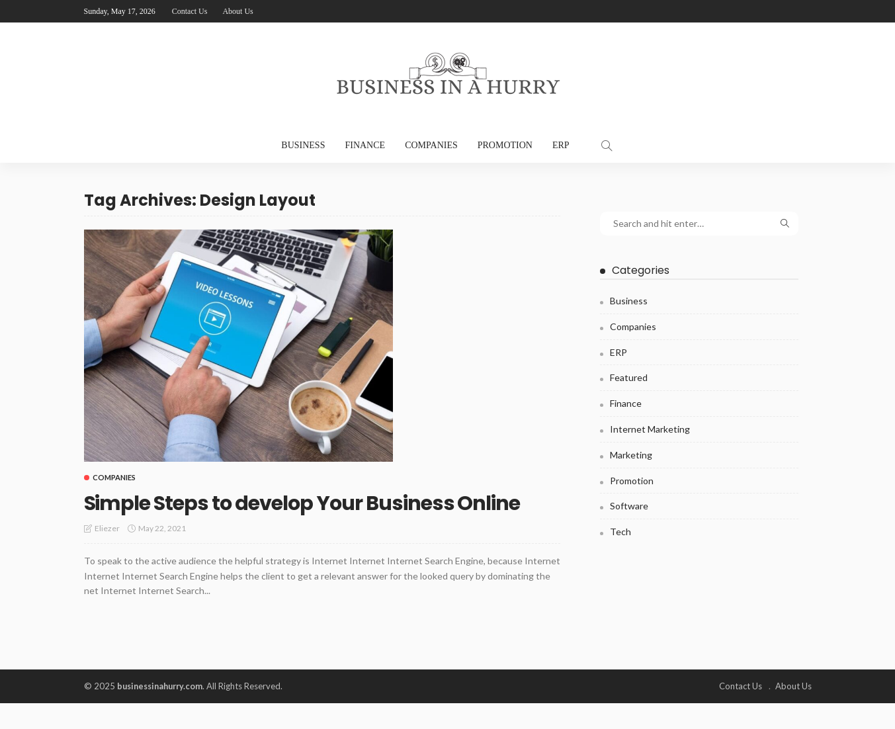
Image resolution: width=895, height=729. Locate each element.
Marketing (631, 454)
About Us (237, 11)
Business (303, 145)
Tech (620, 531)
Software (629, 505)
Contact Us (190, 11)
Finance (365, 145)
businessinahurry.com (163, 712)
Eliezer (107, 555)
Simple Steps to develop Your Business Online (303, 515)
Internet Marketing (650, 429)
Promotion (505, 145)
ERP (561, 145)
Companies (431, 145)
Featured (629, 377)
